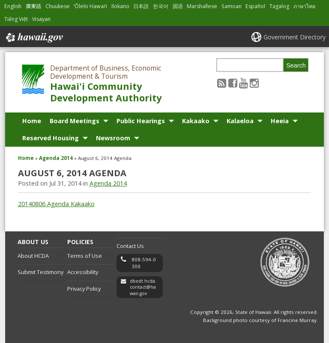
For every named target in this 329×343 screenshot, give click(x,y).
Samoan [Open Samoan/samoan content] (231, 6)
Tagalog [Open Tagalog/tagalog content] (279, 6)
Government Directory (294, 37)
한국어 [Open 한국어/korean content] (160, 6)
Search (296, 65)
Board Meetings (74, 121)
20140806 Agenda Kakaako (56, 204)
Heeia (280, 121)
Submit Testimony (40, 272)
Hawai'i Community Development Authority (106, 91)
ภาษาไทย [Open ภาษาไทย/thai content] (304, 6)
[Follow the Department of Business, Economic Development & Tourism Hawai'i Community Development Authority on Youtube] (243, 83)
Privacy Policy (84, 289)
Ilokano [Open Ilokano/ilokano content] (120, 6)
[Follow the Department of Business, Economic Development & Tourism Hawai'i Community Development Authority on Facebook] (232, 83)
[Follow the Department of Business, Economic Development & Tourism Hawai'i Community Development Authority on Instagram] (254, 83)
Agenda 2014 (56, 158)
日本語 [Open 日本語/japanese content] (141, 6)
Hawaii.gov (34, 37)
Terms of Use (84, 256)
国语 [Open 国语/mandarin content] (178, 6)
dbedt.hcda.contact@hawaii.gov (143, 287)
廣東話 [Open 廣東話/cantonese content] (33, 6)
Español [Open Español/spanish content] (255, 6)
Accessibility (82, 272)
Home (31, 121)
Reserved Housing (50, 138)
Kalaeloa (240, 121)
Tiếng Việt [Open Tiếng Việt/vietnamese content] (16, 19)
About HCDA (33, 256)
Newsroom (113, 138)
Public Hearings (141, 121)
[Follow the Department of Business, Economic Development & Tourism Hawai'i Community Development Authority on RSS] (221, 83)
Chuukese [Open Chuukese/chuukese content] (57, 6)
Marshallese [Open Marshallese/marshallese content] (202, 6)
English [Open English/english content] (12, 6)
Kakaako (195, 121)
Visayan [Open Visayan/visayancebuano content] (41, 19)
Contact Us (130, 246)
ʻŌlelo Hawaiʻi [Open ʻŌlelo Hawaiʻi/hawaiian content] (90, 6)
